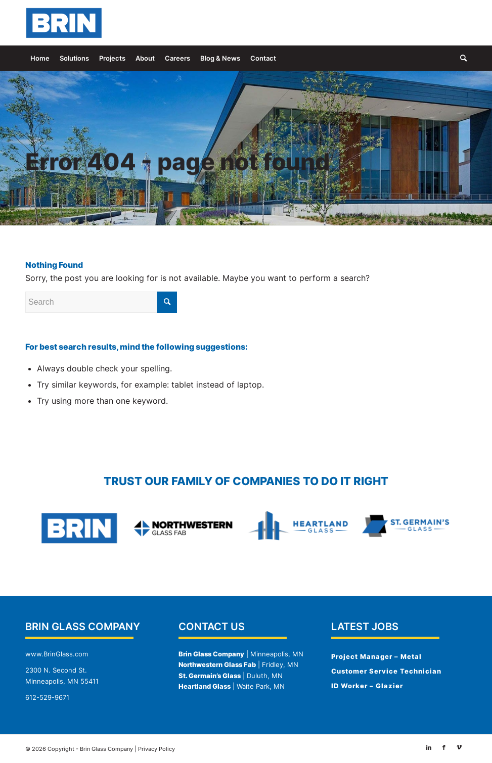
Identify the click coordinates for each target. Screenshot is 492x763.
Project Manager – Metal (376, 656)
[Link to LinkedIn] (428, 22)
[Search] (461, 58)
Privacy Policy (156, 748)
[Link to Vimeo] (459, 22)
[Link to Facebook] (444, 22)
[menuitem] (40, 58)
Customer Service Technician (386, 671)
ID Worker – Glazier (367, 686)
